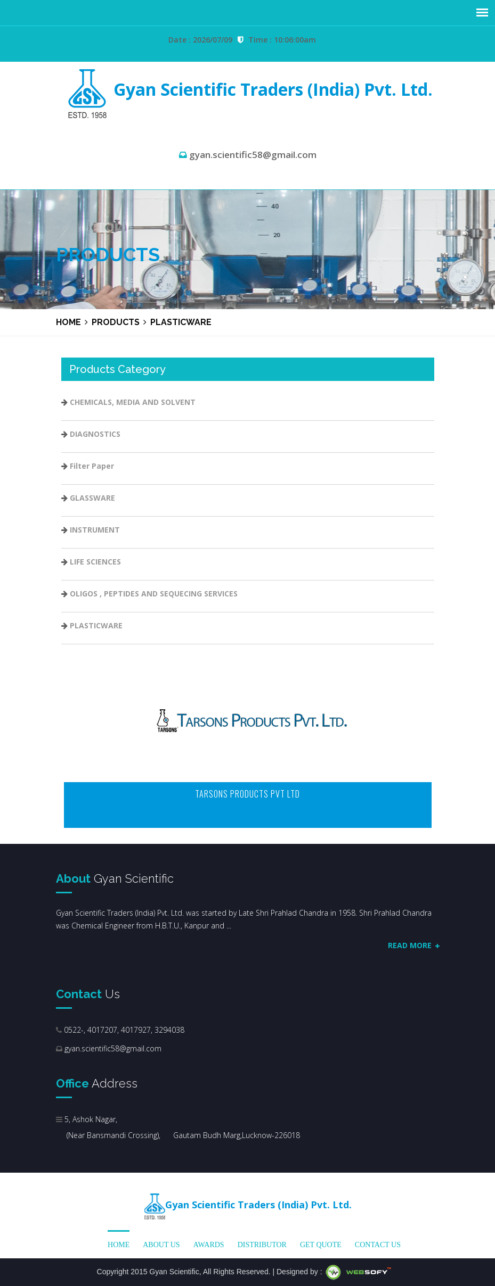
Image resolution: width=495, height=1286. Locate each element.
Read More (414, 945)
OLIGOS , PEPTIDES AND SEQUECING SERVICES (154, 593)
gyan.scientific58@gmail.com (112, 1048)
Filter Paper (92, 466)
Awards (208, 1245)
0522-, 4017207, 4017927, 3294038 (123, 1030)
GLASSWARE (92, 498)
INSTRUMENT (95, 530)
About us (161, 1245)
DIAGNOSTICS (95, 434)
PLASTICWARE (96, 625)
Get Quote (321, 1245)
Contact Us (378, 1245)
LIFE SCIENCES (95, 562)
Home (68, 322)
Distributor (262, 1245)
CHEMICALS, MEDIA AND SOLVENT (133, 402)
